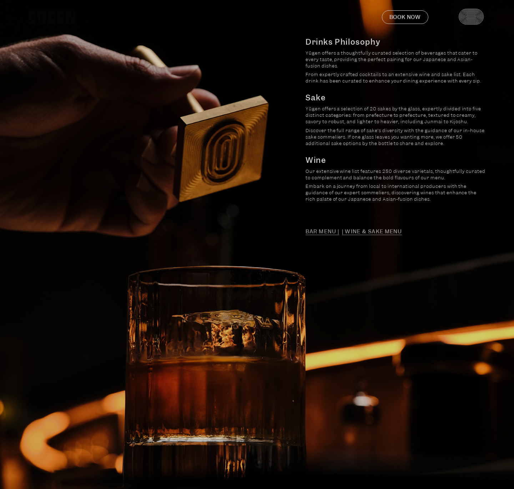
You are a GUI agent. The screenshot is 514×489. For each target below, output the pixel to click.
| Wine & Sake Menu (372, 232)
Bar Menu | (322, 232)
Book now (405, 17)
